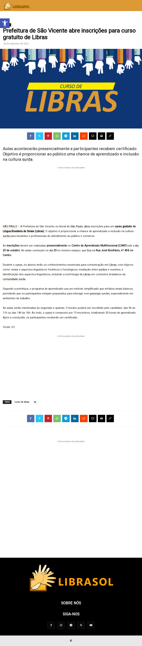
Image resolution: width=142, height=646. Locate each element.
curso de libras (21, 402)
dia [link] (136, 245)
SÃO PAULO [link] (10, 226)
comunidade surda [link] (14, 279)
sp (35, 402)
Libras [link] (39, 231)
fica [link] (89, 250)
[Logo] (71, 591)
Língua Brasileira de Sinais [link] (18, 231)
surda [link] (27, 159)
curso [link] (118, 226)
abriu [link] (87, 226)
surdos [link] (103, 269)
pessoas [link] (95, 293)
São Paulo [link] (76, 226)
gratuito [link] (127, 226)
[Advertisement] (71, 195)
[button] (5, 23)
